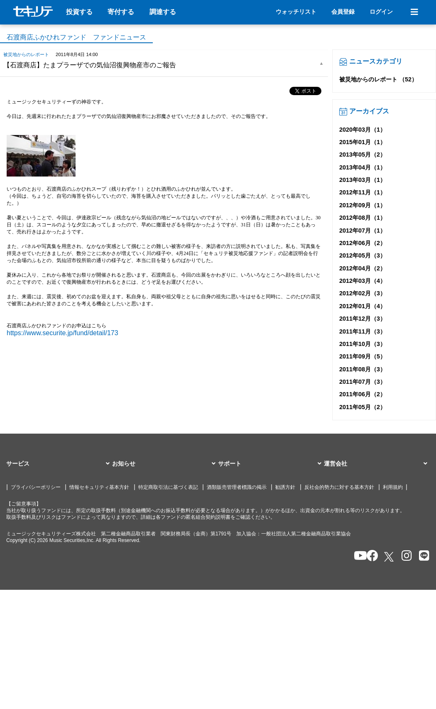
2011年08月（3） (362, 369)
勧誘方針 (285, 487)
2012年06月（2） (362, 243)
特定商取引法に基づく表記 (168, 487)
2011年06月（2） (362, 394)
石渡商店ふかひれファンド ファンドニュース (76, 37)
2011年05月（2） (362, 407)
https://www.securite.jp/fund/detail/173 (62, 332)
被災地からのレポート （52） (378, 79)
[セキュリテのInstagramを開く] (405, 556)
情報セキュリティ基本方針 (99, 487)
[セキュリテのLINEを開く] (422, 556)
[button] (59, 464)
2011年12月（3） (362, 318)
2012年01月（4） (362, 306)
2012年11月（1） (362, 192)
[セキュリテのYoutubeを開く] (357, 556)
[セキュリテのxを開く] (389, 557)
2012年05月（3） (362, 255)
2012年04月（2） (362, 268)
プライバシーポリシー (36, 487)
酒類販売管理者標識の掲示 (237, 487)
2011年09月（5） (362, 356)
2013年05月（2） (362, 154)
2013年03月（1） (362, 180)
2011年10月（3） (362, 344)
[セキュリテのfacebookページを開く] (370, 556)
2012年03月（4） (362, 280)
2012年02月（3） (362, 293)
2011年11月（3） (362, 331)
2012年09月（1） (362, 205)
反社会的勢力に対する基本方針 (339, 487)
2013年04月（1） (362, 167)
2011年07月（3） (362, 381)
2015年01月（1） (362, 142)
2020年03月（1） (362, 129)
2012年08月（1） (362, 217)
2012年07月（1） (362, 230)
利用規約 (393, 487)
